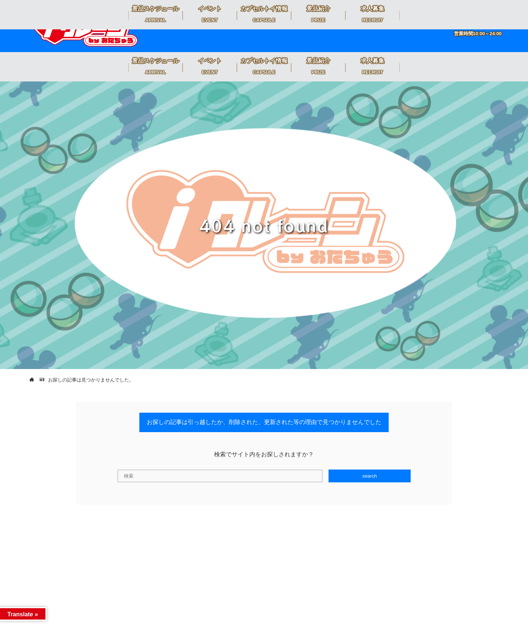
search (369, 476)
